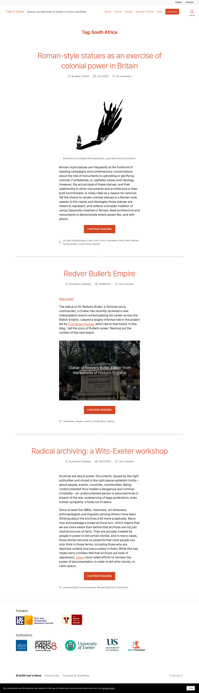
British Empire (79, 240)
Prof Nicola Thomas (81, 324)
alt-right (67, 240)
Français (189, 2)
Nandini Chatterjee (81, 283)
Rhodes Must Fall (106, 597)
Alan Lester (67, 298)
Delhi (122, 240)
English (178, 2)
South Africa (94, 243)
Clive (103, 240)
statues (105, 243)
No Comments (124, 76)
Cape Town (94, 240)
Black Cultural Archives (84, 597)
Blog (159, 11)
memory (88, 421)
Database (172, 11)
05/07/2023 (105, 471)
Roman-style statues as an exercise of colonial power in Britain (99, 60)
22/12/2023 (103, 76)
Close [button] (190, 688)
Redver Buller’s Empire (99, 272)
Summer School (145, 11)
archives (67, 597)
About (118, 11)
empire (79, 421)
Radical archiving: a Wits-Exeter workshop (99, 455)
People (128, 11)
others (80, 567)
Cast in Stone (15, 11)
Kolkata (67, 243)
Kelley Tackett (81, 76)
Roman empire (79, 243)
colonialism (113, 240)
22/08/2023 (105, 283)
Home (107, 11)
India (128, 240)
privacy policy (108, 688)
